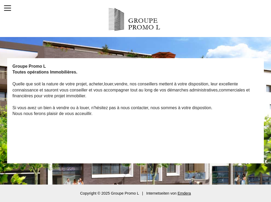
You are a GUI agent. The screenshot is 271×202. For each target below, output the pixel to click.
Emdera (184, 193)
